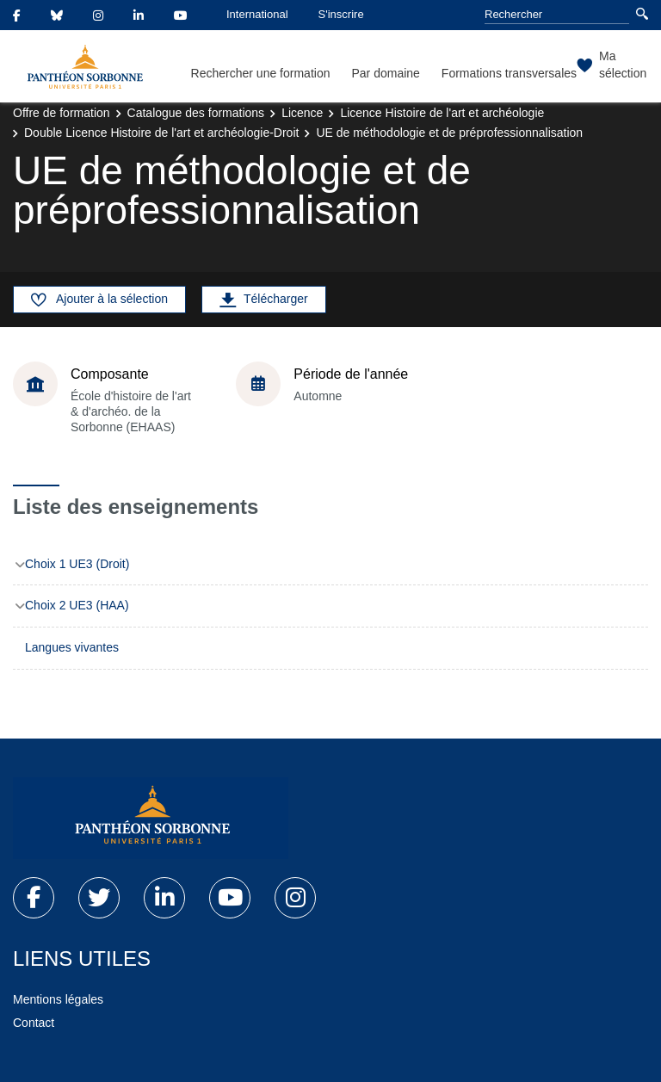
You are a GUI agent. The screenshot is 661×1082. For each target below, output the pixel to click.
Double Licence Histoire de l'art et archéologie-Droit (161, 132)
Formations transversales (509, 73)
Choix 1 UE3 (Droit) (77, 564)
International (257, 14)
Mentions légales (58, 999)
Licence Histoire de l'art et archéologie (442, 113)
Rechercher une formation (260, 73)
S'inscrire (341, 14)
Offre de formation (61, 113)
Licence (302, 113)
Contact (33, 1022)
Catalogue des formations (196, 113)
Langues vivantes (72, 647)
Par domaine (385, 73)
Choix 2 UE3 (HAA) (77, 605)
